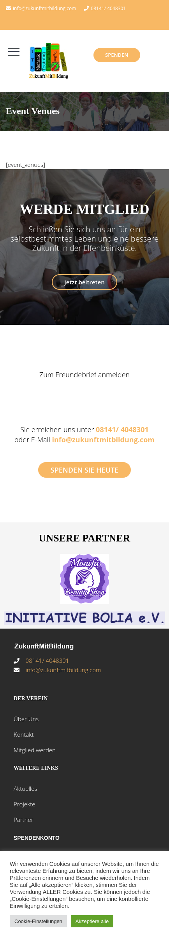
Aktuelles (25, 788)
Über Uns (26, 719)
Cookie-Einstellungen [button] (38, 921)
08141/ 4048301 (108, 8)
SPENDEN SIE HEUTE (84, 470)
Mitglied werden (35, 750)
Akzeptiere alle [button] (92, 921)
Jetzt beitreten (84, 282)
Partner (23, 819)
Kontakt (24, 734)
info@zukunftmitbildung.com (103, 439)
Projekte (24, 804)
